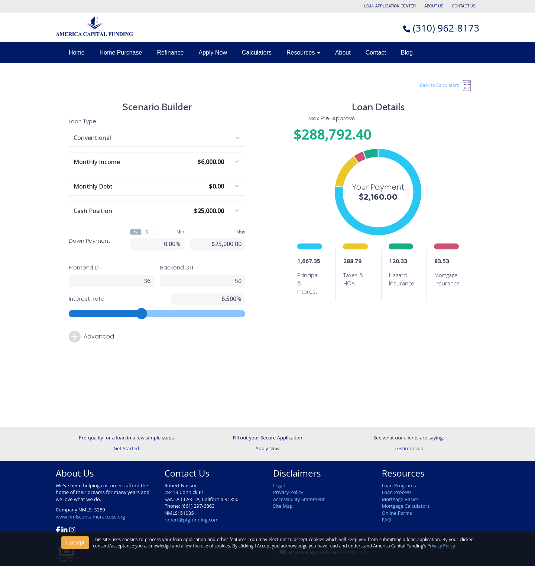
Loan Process (397, 492)
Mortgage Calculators (406, 506)
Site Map (283, 506)
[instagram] (72, 530)
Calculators (257, 52)
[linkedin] (64, 530)
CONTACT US (464, 6)
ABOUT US (433, 6)
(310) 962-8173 (446, 28)
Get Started (126, 448)
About (343, 52)
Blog (407, 52)
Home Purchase (121, 52)
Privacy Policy (288, 492)
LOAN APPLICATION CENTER (390, 6)
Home (77, 52)
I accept (75, 543)
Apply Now (212, 52)
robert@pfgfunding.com (191, 519)
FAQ (386, 519)
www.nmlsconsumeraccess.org (90, 516)
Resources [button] (303, 52)
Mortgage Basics (400, 499)
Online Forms (397, 513)
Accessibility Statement (299, 499)
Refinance (170, 52)
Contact (376, 52)
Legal (279, 485)
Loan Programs (399, 485)
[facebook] (58, 530)
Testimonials (409, 448)
